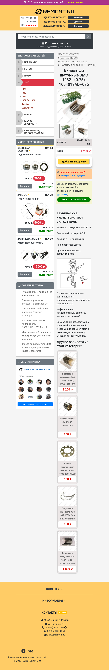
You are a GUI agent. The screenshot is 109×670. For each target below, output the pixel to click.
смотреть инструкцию (73, 175)
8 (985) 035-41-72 (56, 631)
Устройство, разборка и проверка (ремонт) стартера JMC (35, 312)
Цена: (60, 151)
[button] (88, 106)
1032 (23, 89)
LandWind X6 (27, 108)
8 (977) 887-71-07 (56, 627)
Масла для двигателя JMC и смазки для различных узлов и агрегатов (36, 347)
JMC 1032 (65, 62)
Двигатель (81, 62)
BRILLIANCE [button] (30, 62)
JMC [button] (26, 82)
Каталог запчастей (68, 54)
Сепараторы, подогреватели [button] (34, 132)
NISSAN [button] (28, 114)
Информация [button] (54, 600)
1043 (23, 93)
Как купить (78, 17)
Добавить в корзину (74, 161)
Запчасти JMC (69, 58)
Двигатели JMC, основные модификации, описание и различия (36, 335)
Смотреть (24, 186)
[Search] (51, 36)
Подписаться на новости (35, 404)
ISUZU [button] (27, 75)
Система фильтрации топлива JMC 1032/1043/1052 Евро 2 (34, 324)
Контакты (78, 26)
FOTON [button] (28, 69)
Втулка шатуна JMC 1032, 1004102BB (67, 422)
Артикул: (61, 142)
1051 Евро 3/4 (28, 100)
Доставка (78, 22)
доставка (62, 194)
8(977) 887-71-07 (54, 17)
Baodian (25, 104)
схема (62, 612)
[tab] (35, 62)
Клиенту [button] (54, 589)
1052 (23, 96)
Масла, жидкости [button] (30, 122)
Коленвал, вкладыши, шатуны (78, 65)
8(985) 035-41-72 (54, 21)
